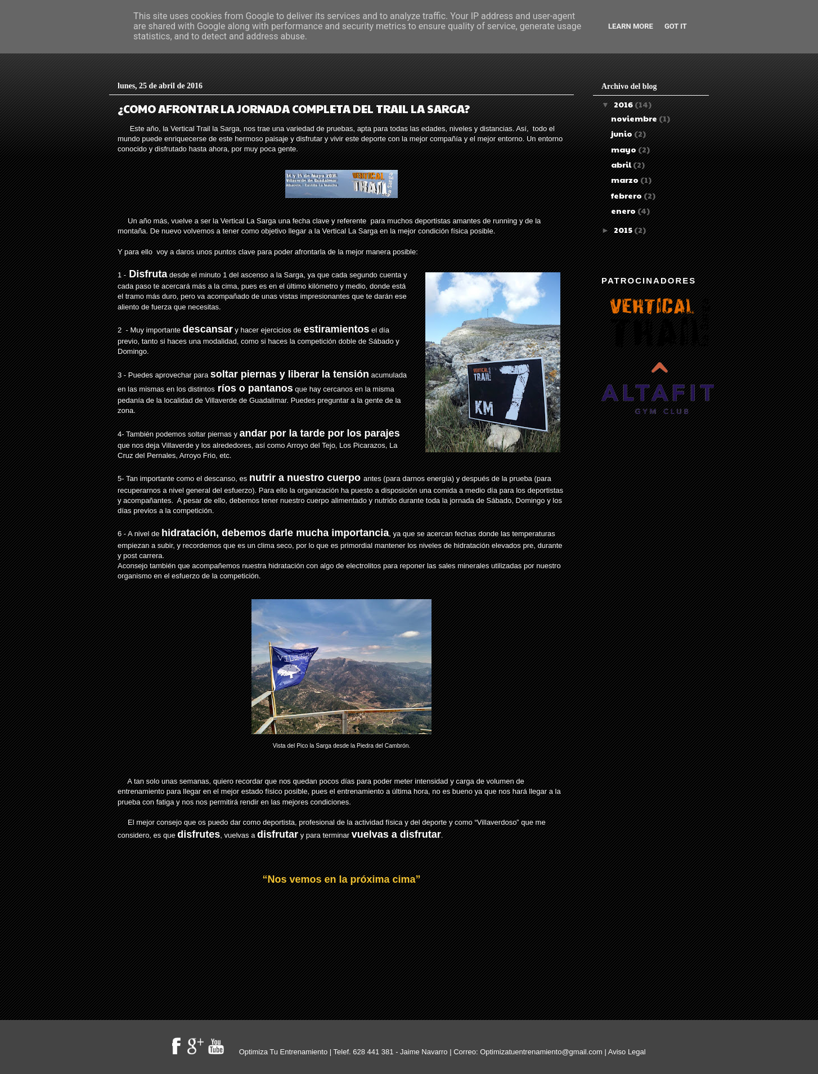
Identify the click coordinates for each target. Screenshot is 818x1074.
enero (624, 210)
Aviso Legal (627, 1052)
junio (622, 133)
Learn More (630, 26)
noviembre (635, 118)
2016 (624, 104)
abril (622, 164)
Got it (675, 26)
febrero (627, 195)
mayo (624, 149)
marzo (625, 179)
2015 (624, 229)
